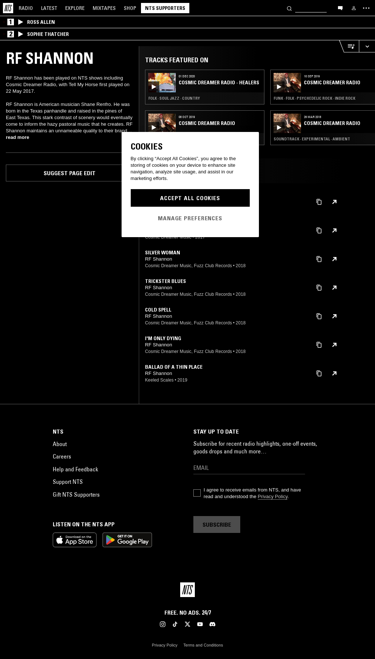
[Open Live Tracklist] (349, 46)
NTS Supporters (165, 8)
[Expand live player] (367, 46)
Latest (49, 8)
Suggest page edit (70, 173)
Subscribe (217, 524)
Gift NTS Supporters (76, 494)
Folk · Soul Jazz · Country (174, 98)
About (60, 444)
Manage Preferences (190, 218)
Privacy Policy (272, 496)
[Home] (8, 8)
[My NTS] (354, 8)
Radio (26, 8)
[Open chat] (340, 7)
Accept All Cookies (190, 198)
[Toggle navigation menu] (366, 8)
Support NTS (68, 481)
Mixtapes (104, 8)
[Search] (289, 7)
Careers (62, 456)
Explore (75, 8)
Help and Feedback (75, 469)
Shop (130, 8)
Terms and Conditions (203, 645)
